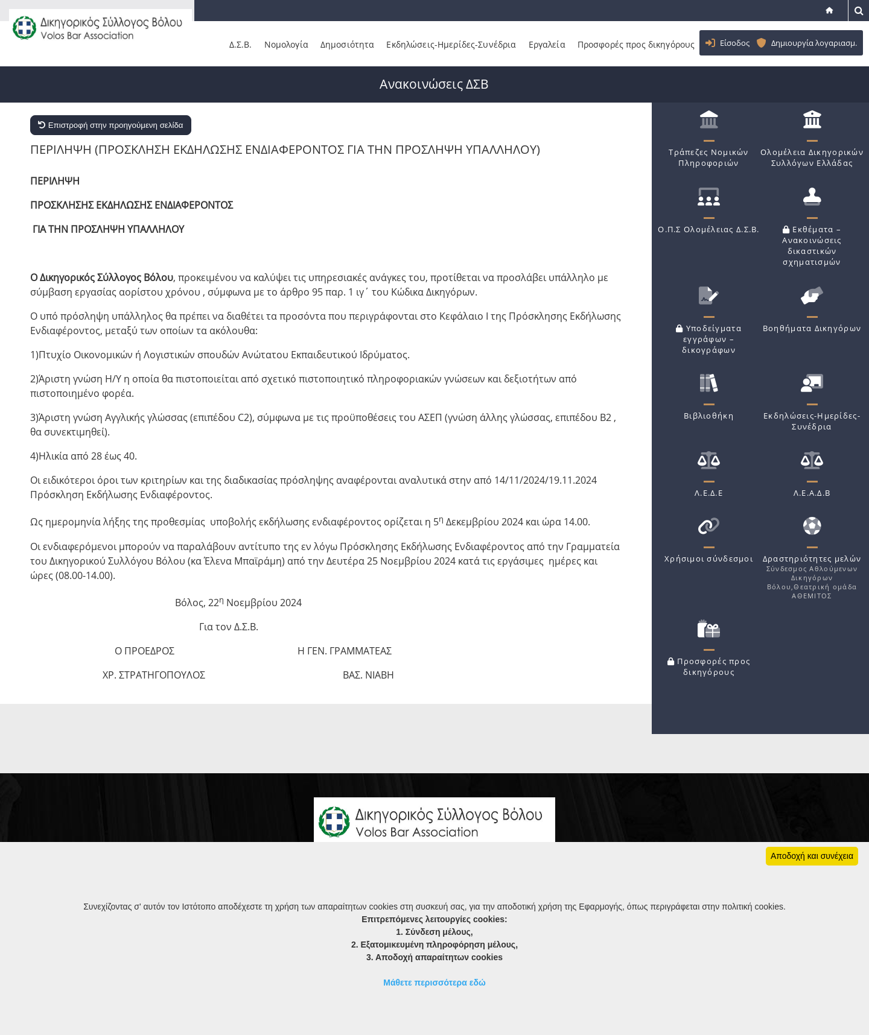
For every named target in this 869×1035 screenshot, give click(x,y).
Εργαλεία (554, 45)
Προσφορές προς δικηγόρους (643, 45)
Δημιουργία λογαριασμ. (814, 42)
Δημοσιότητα (355, 45)
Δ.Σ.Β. (248, 45)
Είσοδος (735, 42)
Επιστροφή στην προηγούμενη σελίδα (110, 124)
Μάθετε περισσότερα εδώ (434, 982)
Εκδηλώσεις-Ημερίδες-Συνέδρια (459, 45)
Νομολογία (294, 45)
